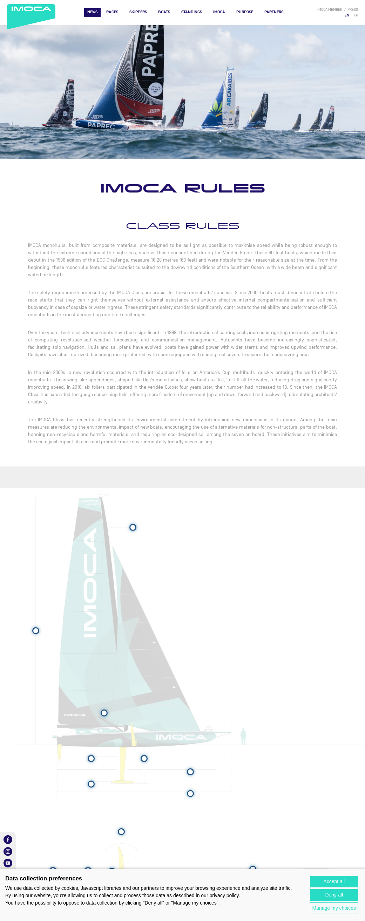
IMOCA (219, 12)
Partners (273, 12)
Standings (191, 12)
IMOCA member (329, 9)
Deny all (334, 895)
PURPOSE (244, 12)
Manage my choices (334, 908)
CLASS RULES (182, 226)
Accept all (334, 881)
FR (356, 15)
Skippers (138, 12)
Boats (164, 12)
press (352, 9)
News (92, 12)
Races (112, 12)
